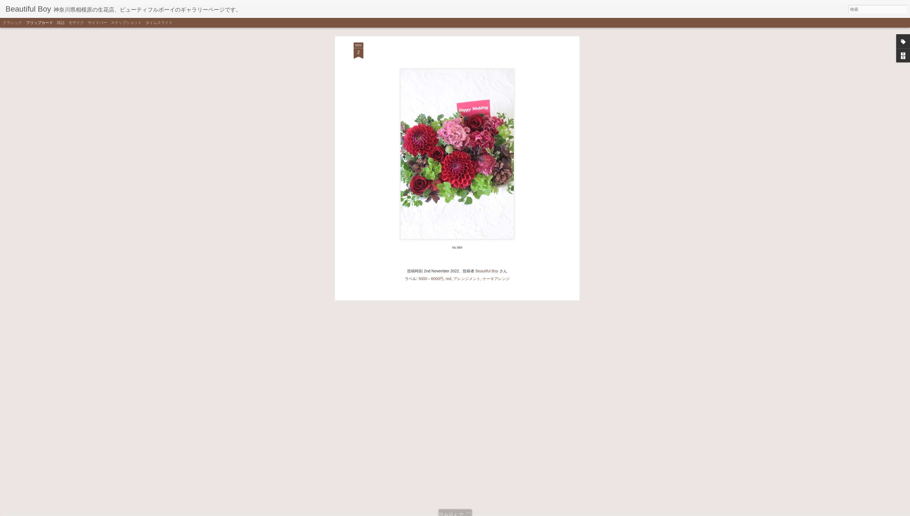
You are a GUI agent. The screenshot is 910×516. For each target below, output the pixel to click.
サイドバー (97, 22)
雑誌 (61, 22)
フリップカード (39, 22)
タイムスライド (159, 22)
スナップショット (126, 22)
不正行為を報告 (482, 512)
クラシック (12, 22)
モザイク (76, 22)
